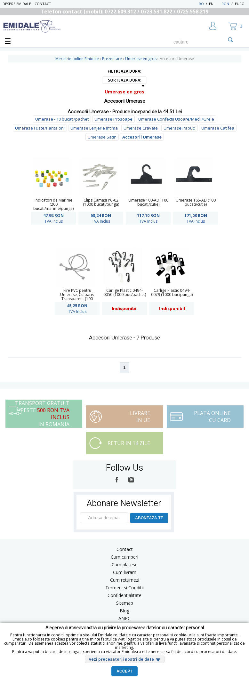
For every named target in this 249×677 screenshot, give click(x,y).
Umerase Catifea (217, 128)
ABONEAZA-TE (149, 518)
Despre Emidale (17, 3)
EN (214, 3)
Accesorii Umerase (142, 137)
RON (225, 3)
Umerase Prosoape (113, 119)
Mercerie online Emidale (77, 58)
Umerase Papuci (180, 128)
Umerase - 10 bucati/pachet (62, 119)
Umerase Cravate (141, 128)
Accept (124, 671)
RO (201, 3)
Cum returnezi (124, 580)
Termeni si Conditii (124, 588)
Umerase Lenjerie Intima (94, 128)
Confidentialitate (124, 595)
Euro (240, 3)
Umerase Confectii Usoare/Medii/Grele (176, 119)
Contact (43, 3)
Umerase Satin (102, 137)
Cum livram (124, 572)
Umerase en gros (124, 92)
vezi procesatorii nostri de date (121, 659)
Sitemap (124, 603)
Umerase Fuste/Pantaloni (40, 128)
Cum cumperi (124, 557)
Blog (124, 611)
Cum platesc (124, 565)
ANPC (124, 618)
